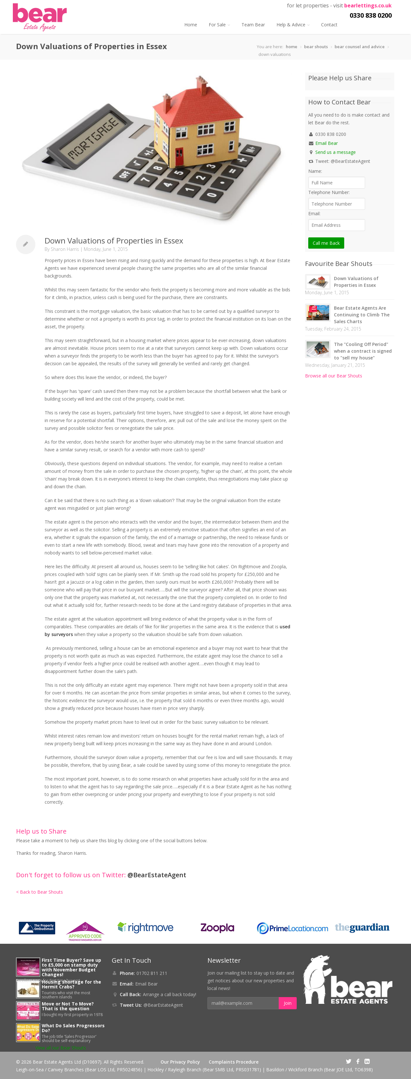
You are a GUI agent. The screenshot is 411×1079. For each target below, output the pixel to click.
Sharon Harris (65, 249)
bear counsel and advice (360, 46)
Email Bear (326, 143)
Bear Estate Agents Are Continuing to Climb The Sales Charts (361, 314)
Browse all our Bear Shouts (333, 376)
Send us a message (335, 152)
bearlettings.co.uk (368, 5)
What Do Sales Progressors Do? (73, 1027)
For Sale (219, 25)
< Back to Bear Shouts (39, 892)
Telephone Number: (329, 192)
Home (190, 25)
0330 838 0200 (371, 15)
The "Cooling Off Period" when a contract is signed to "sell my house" (363, 351)
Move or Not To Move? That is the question (68, 1006)
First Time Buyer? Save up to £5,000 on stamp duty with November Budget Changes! (71, 967)
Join (288, 1003)
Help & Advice (293, 25)
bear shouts (316, 46)
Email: (314, 213)
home (291, 46)
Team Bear (253, 25)
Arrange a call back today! (169, 994)
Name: (315, 171)
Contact (329, 25)
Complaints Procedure (233, 1062)
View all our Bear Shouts (60, 1048)
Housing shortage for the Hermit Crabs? (71, 984)
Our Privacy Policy (180, 1062)
